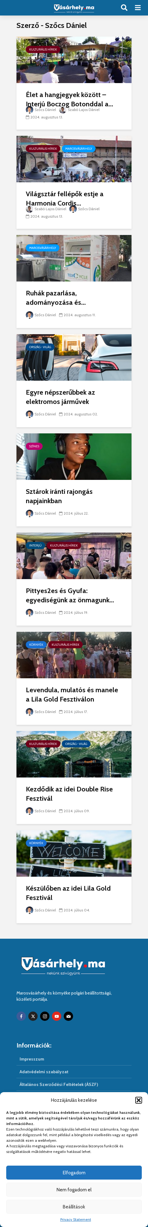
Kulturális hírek (43, 49)
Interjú (35, 545)
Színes (34, 446)
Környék (36, 645)
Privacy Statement (75, 1219)
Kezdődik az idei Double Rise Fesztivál (69, 794)
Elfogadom (74, 1173)
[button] (139, 1100)
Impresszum (32, 1059)
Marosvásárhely (78, 149)
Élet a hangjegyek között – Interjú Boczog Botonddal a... (69, 99)
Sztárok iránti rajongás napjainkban (59, 496)
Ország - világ (40, 347)
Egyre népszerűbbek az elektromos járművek (60, 397)
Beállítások (74, 1207)
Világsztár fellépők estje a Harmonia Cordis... (65, 198)
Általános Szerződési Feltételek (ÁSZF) (59, 1084)
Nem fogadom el (74, 1190)
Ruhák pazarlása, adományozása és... (56, 298)
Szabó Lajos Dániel (79, 109)
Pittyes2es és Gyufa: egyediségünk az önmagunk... (70, 595)
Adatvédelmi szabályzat (44, 1071)
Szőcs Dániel (41, 109)
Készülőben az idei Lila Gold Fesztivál (68, 893)
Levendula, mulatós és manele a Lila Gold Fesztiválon (72, 694)
